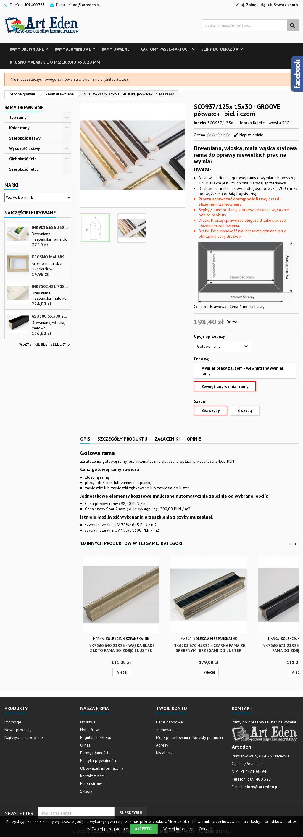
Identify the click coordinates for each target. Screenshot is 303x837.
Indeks (200, 122)
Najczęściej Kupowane (30, 213)
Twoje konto (171, 708)
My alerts (164, 752)
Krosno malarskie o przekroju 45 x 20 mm (55, 62)
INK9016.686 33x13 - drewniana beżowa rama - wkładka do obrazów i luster (50, 227)
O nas (85, 745)
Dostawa (87, 722)
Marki (11, 185)
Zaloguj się (255, 4)
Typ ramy (18, 117)
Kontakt (242, 708)
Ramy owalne (116, 49)
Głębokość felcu (24, 158)
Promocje (12, 722)
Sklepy (86, 791)
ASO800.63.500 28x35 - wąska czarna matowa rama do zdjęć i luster (50, 316)
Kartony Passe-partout (165, 49)
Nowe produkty (18, 729)
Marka (246, 122)
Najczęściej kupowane (23, 737)
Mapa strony (91, 783)
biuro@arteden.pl (84, 4)
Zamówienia (167, 729)
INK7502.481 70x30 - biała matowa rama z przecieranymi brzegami (50, 286)
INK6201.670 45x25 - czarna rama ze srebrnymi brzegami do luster (208, 648)
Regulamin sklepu (95, 737)
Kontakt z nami (93, 775)
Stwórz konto (286, 4)
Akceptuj (144, 828)
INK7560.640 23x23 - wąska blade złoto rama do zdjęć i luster (121, 648)
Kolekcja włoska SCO (271, 122)
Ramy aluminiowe (73, 49)
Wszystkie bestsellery (45, 344)
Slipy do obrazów (220, 49)
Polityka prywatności (98, 760)
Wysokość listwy (24, 148)
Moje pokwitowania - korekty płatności (189, 737)
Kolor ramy (19, 127)
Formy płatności (94, 752)
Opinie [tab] (194, 439)
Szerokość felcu (24, 169)
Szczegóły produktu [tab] (122, 439)
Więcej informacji (178, 828)
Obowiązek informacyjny (102, 768)
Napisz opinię (251, 134)
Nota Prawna (91, 729)
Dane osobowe (169, 722)
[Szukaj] (250, 25)
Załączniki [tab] (167, 439)
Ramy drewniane (27, 49)
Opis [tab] (85, 439)
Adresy (162, 745)
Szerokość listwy (25, 138)
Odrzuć (205, 828)
